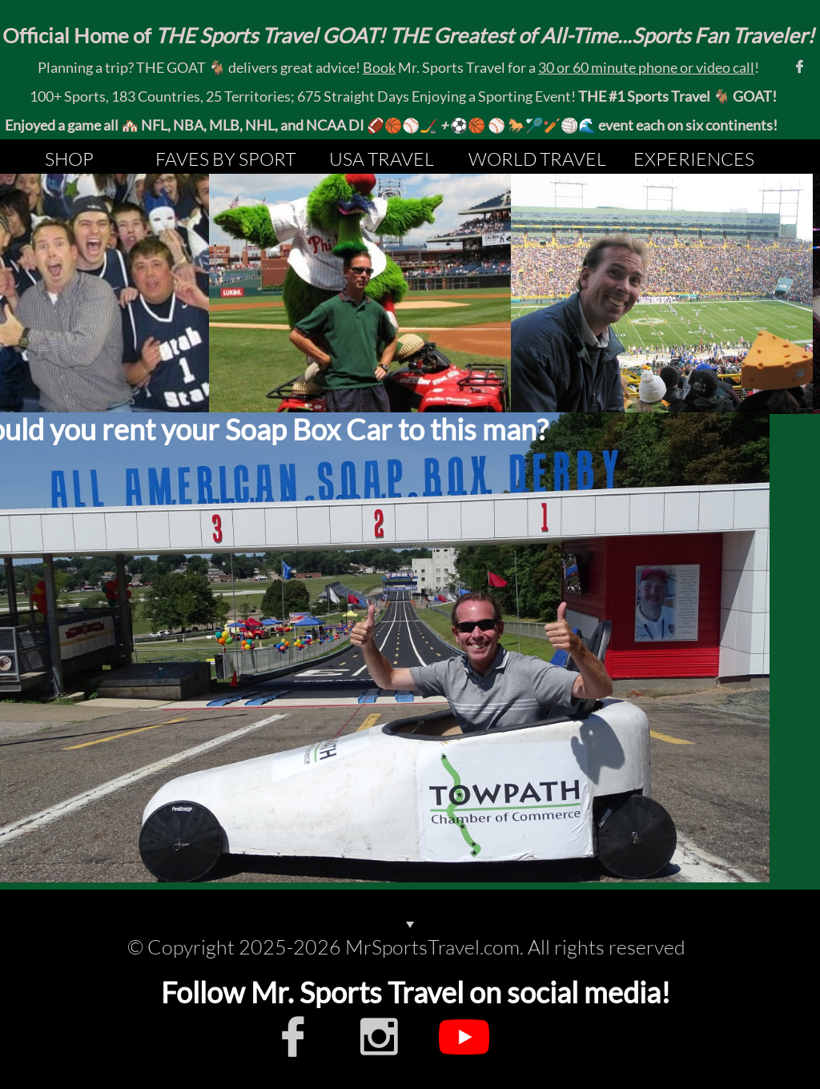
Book (379, 67)
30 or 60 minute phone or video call (646, 67)
